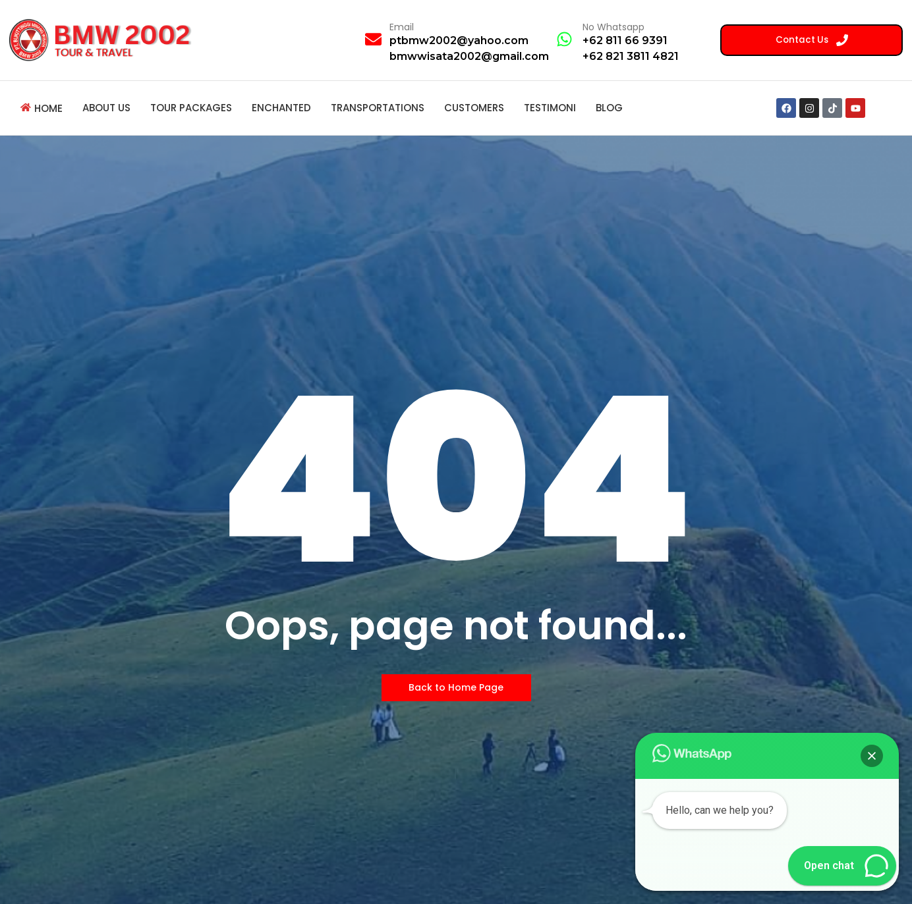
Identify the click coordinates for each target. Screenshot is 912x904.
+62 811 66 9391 (625, 40)
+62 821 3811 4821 (631, 56)
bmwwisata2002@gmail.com (469, 56)
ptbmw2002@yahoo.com (458, 40)
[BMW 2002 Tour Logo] (104, 39)
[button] (872, 756)
